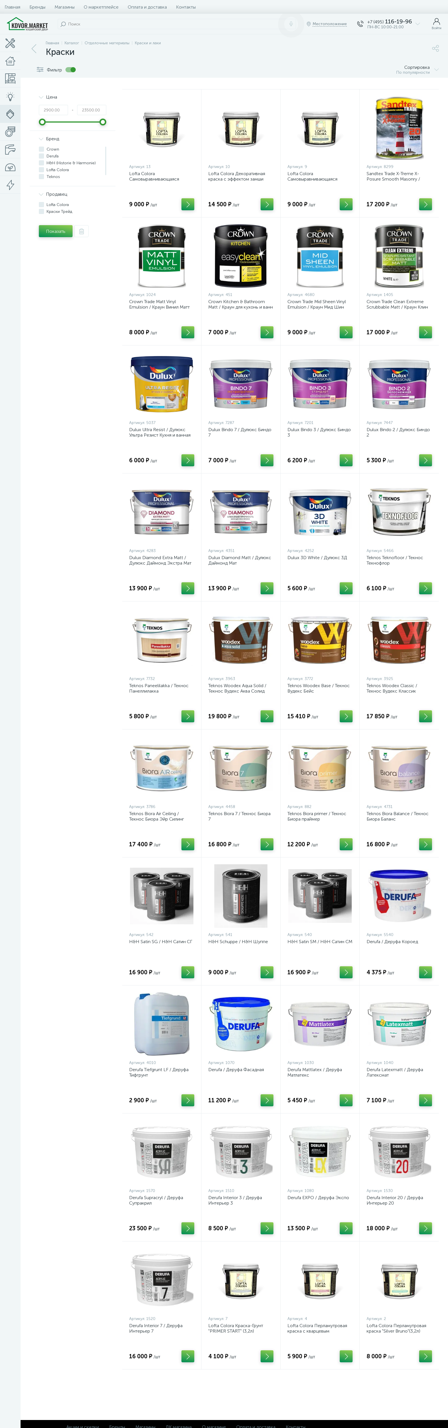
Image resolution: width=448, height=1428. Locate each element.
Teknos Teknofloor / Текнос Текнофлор (395, 560)
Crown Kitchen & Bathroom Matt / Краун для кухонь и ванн (240, 304)
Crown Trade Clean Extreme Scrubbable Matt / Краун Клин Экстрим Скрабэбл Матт (397, 307)
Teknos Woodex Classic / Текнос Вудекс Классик (392, 688)
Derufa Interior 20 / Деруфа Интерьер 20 (395, 1200)
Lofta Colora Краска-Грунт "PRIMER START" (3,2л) (235, 1328)
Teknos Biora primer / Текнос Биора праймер (316, 816)
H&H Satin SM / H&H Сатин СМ (319, 941)
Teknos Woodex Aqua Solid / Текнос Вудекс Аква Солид (237, 688)
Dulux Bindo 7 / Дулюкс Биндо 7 (239, 432)
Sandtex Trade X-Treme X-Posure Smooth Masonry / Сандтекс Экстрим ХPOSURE (397, 179)
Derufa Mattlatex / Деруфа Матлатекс (314, 1072)
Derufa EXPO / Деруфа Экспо (318, 1197)
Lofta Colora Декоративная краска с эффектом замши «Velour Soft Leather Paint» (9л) (240, 179)
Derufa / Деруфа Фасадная (236, 1069)
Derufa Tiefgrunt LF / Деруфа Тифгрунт (159, 1072)
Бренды (37, 7)
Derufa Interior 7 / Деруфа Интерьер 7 (156, 1328)
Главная (12, 7)
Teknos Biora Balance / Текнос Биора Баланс (398, 816)
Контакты (186, 7)
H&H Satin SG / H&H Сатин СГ (160, 941)
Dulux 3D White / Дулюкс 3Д (317, 557)
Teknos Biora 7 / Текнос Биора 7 (239, 816)
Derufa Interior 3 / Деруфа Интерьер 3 (235, 1200)
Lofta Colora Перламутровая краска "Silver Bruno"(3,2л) (396, 1328)
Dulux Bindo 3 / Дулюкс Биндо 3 (319, 432)
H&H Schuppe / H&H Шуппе (238, 941)
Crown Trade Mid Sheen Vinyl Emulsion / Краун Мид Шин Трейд (316, 307)
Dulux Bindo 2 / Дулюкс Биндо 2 (398, 432)
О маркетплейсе (101, 7)
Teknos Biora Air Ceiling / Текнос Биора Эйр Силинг (156, 816)
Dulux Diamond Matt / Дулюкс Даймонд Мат (239, 560)
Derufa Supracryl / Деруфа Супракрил (156, 1200)
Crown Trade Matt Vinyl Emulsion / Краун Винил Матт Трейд (159, 307)
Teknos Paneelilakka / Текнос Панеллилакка (159, 688)
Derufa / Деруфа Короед (392, 941)
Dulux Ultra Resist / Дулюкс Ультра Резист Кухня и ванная (160, 432)
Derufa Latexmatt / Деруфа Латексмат (395, 1072)
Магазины (65, 7)
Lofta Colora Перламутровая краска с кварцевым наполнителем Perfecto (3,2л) (318, 1331)
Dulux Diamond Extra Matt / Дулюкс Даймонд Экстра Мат (160, 560)
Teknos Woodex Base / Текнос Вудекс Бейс (318, 688)
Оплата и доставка (147, 7)
